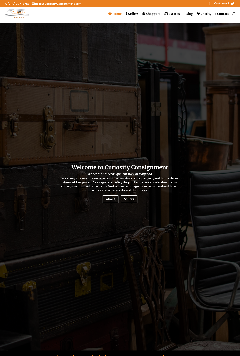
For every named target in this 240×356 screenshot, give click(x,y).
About (110, 199)
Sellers (129, 199)
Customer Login (224, 3)
